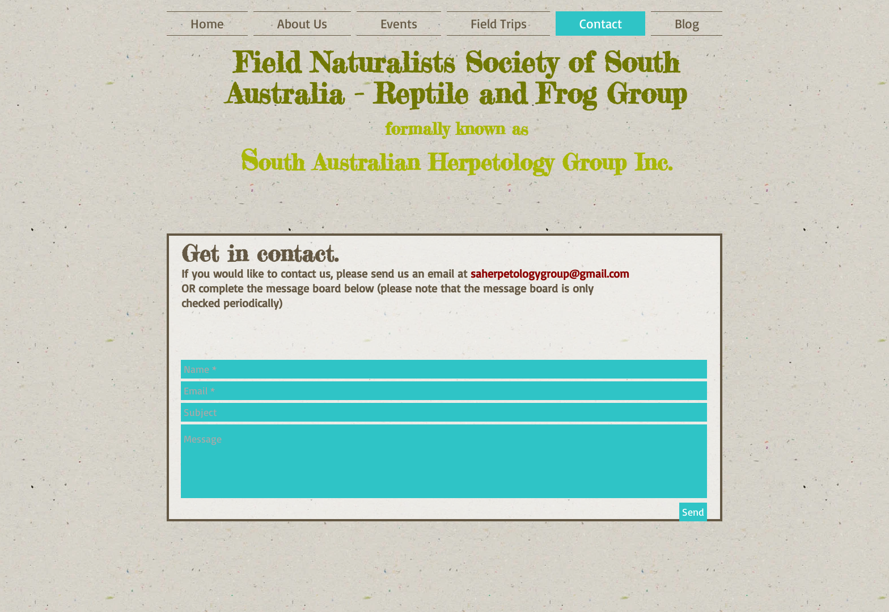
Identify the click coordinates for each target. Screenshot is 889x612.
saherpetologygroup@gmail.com (550, 273)
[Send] (693, 512)
